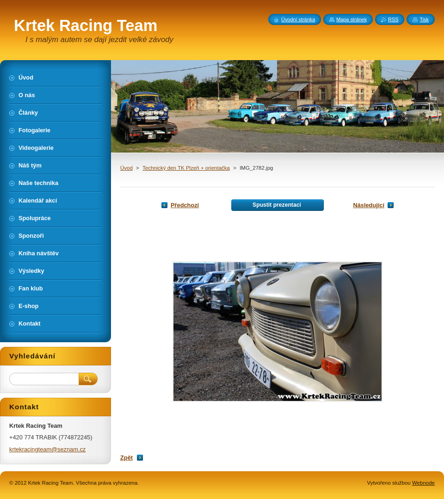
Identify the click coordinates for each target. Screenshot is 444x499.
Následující (368, 205)
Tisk (424, 19)
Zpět (126, 457)
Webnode (423, 483)
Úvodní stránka (298, 19)
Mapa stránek (351, 19)
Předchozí (185, 205)
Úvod (126, 168)
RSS (393, 19)
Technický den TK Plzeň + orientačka (186, 168)
